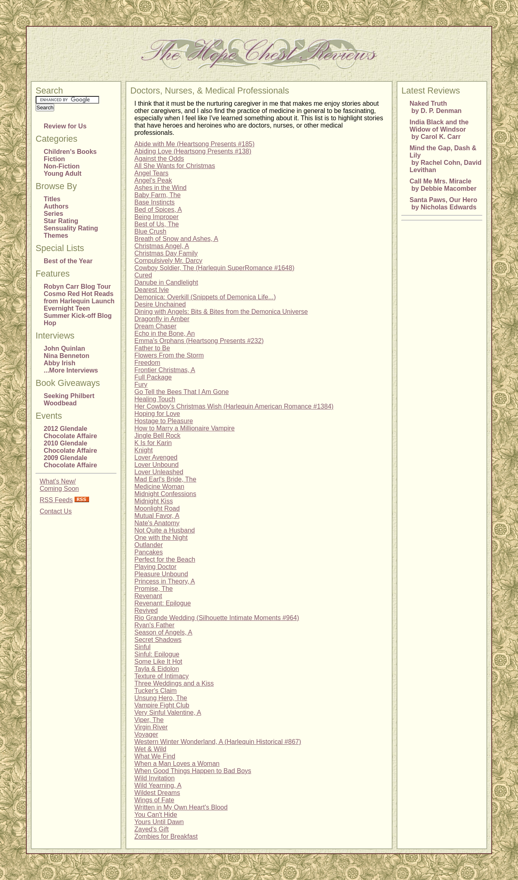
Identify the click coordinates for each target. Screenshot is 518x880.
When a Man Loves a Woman (176, 763)
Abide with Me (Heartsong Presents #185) (194, 144)
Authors (56, 206)
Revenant (148, 595)
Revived (146, 610)
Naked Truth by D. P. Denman (436, 107)
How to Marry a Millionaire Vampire (184, 428)
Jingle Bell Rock (157, 435)
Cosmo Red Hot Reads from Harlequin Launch (79, 297)
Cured (143, 275)
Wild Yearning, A (158, 785)
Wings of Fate (154, 800)
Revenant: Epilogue (162, 603)
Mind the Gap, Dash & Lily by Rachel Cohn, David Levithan (446, 159)
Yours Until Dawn (159, 821)
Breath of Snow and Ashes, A (176, 238)
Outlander (148, 544)
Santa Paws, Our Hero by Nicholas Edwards (443, 203)
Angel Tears (151, 173)
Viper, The (148, 719)
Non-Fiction (62, 166)
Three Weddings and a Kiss (174, 683)
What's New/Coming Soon (59, 485)
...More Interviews (71, 370)
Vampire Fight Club (161, 705)
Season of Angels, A (163, 632)
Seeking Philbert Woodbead (69, 399)
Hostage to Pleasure (163, 421)
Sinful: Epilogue (156, 654)
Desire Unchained (160, 304)
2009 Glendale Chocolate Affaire (70, 461)
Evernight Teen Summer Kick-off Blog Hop (78, 315)
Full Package (153, 377)
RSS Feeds (56, 499)
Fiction (54, 159)
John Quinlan (64, 348)
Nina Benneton (66, 355)
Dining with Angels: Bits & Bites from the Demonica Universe (221, 311)
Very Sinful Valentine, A (167, 712)
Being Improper (156, 216)
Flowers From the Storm (169, 355)
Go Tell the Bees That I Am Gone (181, 391)
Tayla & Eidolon (156, 668)
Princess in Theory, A (164, 581)
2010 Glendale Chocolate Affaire (70, 447)
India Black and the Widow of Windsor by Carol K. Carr (439, 129)
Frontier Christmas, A (164, 369)
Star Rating (61, 220)
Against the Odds (159, 158)
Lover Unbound (156, 464)
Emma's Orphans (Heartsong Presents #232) (199, 340)
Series (53, 213)
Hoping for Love (157, 413)
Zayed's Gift (151, 829)
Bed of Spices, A (158, 209)
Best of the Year (68, 261)
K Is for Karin (153, 442)
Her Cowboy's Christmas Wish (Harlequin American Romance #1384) (233, 406)
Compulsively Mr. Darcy (168, 260)
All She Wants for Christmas (174, 165)
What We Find (154, 756)
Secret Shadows (158, 639)
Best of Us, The (156, 224)
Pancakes (148, 552)
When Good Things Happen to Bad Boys (192, 770)
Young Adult (62, 173)
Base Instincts (154, 202)
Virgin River (151, 727)
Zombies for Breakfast (166, 836)
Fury (140, 384)
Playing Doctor (155, 566)
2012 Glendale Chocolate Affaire (70, 432)
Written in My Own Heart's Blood (180, 807)
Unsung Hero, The (160, 698)
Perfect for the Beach (164, 559)
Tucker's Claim (155, 690)
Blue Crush (150, 231)
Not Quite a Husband (164, 530)
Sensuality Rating (71, 228)
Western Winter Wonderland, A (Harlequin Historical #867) (217, 741)
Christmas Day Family (165, 253)
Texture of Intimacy (161, 676)
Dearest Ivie (151, 289)
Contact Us (56, 511)
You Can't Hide (155, 814)
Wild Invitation (154, 778)
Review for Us (65, 126)
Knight (143, 450)
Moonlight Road (157, 508)
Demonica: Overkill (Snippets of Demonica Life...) (205, 297)
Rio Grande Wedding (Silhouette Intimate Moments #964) (216, 617)
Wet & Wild (150, 749)
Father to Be (152, 348)
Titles (52, 199)
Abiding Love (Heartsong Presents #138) (192, 151)
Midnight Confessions (165, 493)
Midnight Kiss (153, 501)
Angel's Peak (153, 180)
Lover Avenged (155, 457)
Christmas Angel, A (161, 246)
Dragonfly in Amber (161, 318)
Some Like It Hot (158, 661)
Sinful (142, 646)
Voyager (146, 734)
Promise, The (153, 588)
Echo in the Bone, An (164, 333)
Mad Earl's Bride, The (165, 479)
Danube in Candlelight (166, 282)
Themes (56, 235)
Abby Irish (59, 363)
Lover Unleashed (158, 472)
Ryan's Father (154, 625)
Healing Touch (154, 399)
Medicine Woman (159, 486)
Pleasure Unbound (161, 574)
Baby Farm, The (157, 195)
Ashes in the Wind (160, 187)
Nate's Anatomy (157, 523)
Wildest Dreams (157, 792)
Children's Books (70, 151)
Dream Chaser (155, 326)
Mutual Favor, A (156, 515)
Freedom (147, 362)
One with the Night (161, 537)
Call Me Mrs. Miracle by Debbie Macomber (443, 185)
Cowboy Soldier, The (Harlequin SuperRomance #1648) (214, 267)
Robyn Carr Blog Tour (77, 286)
